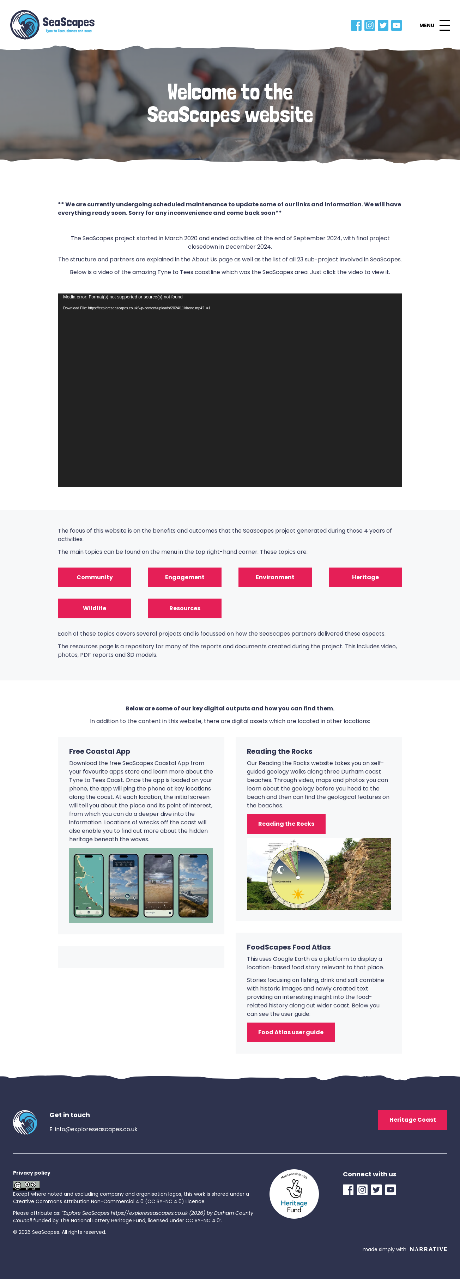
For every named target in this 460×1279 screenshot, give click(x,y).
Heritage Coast (412, 1120)
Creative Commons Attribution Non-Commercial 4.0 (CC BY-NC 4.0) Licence (109, 1201)
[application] (230, 390)
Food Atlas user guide (290, 1032)
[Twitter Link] (384, 25)
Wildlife (94, 608)
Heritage (365, 577)
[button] (434, 25)
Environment (275, 577)
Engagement (185, 577)
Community (95, 577)
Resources (184, 608)
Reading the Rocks (286, 824)
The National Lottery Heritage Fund (102, 1220)
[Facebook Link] (357, 25)
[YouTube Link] (398, 25)
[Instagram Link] (371, 25)
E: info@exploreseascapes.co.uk (93, 1129)
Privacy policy (31, 1172)
